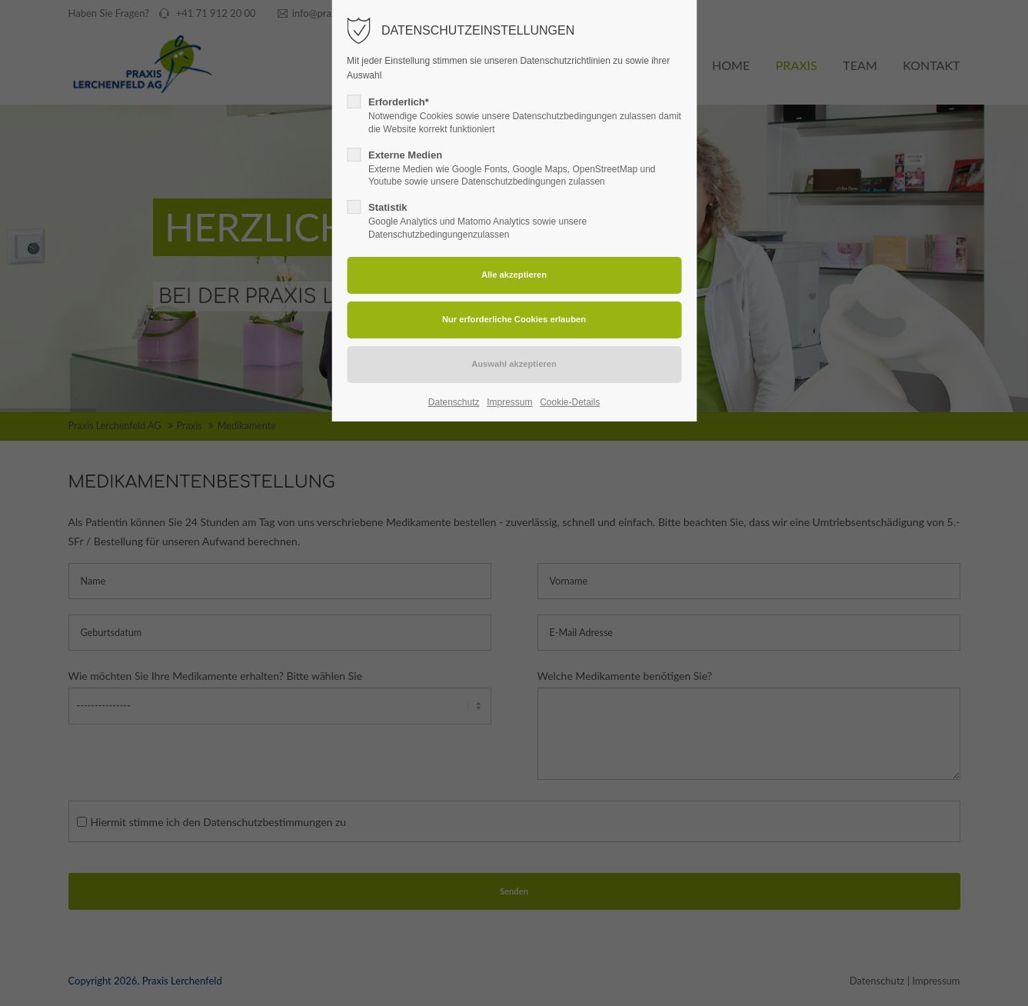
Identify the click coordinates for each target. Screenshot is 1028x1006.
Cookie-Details (570, 402)
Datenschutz (454, 402)
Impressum (509, 402)
